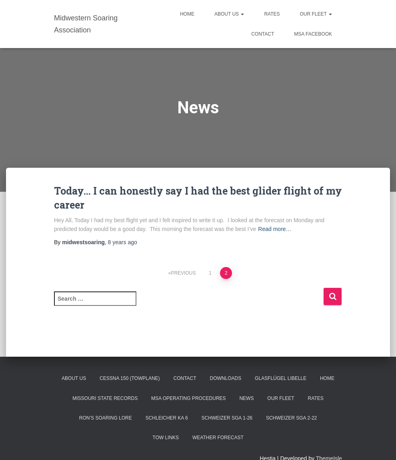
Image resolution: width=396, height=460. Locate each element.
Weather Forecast (218, 437)
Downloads (225, 378)
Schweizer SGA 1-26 (227, 418)
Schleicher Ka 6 (167, 418)
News (246, 398)
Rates (272, 14)
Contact (262, 34)
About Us (229, 14)
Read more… (274, 229)
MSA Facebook (313, 34)
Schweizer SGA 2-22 (291, 418)
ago (122, 242)
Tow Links (165, 437)
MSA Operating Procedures (188, 398)
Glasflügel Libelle (280, 378)
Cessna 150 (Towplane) (130, 378)
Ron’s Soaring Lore (105, 418)
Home (187, 14)
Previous (183, 273)
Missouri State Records (105, 398)
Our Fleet (316, 14)
